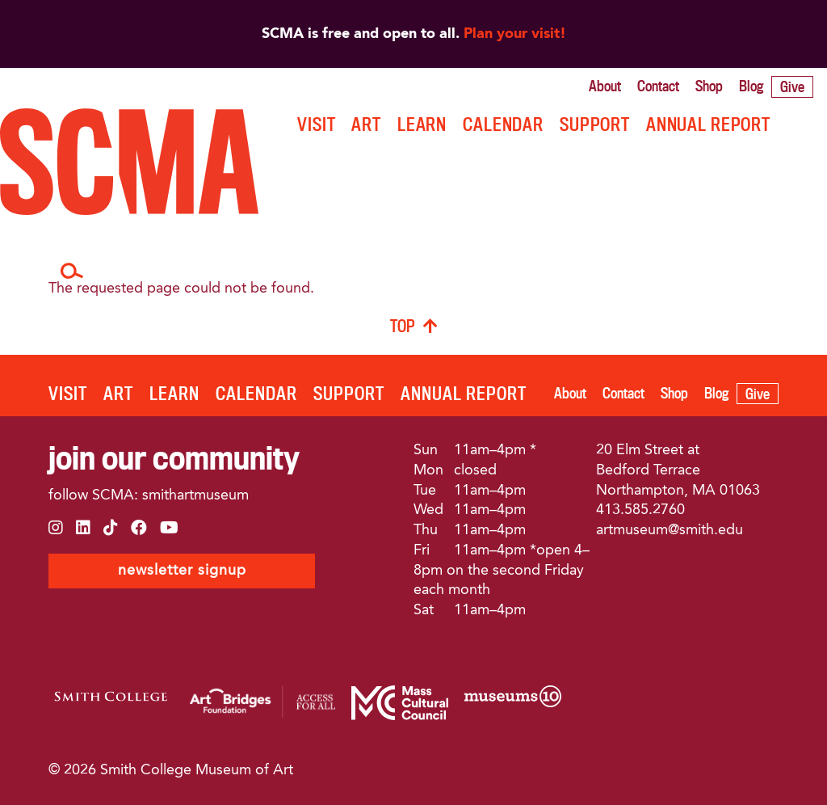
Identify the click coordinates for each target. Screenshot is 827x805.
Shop (709, 85)
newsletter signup (182, 570)
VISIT (316, 124)
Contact (658, 85)
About (605, 85)
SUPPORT (595, 124)
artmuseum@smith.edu (669, 530)
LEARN (422, 124)
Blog (751, 85)
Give (792, 86)
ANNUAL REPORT (708, 124)
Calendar (503, 124)
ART (366, 124)
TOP (402, 325)
